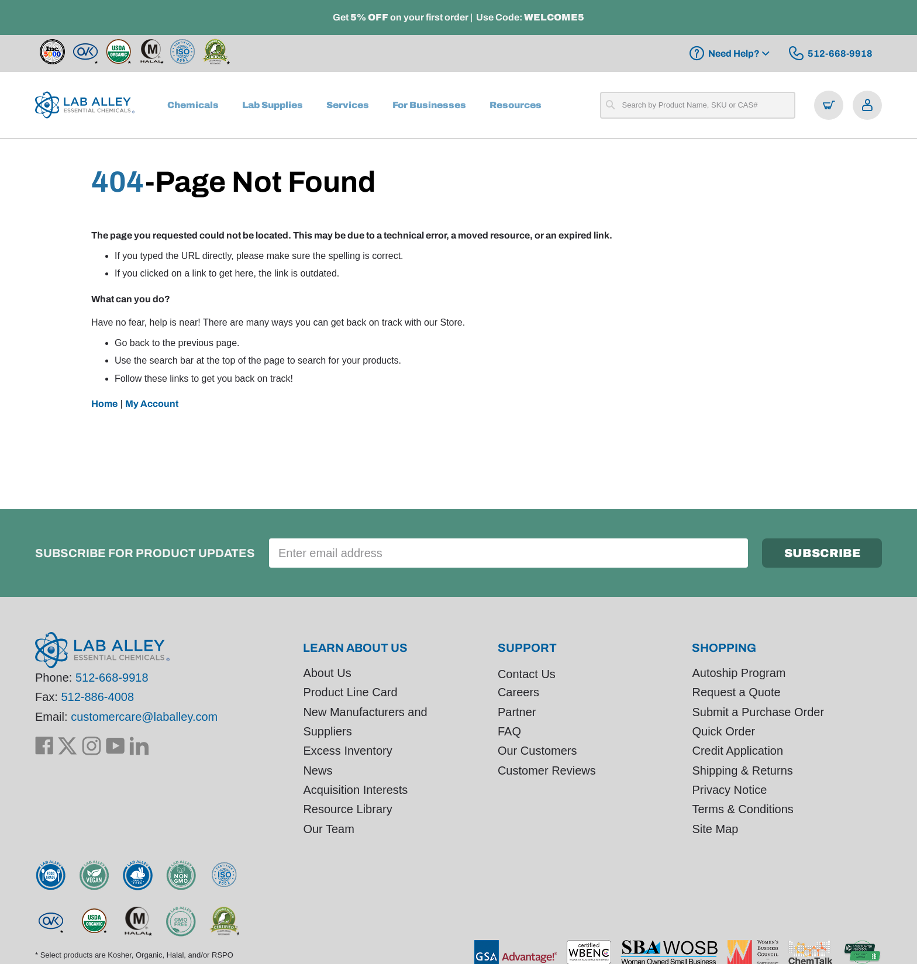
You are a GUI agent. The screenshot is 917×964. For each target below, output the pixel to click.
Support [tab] (527, 647)
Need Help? (734, 53)
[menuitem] (193, 105)
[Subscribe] (822, 553)
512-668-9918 (112, 677)
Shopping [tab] (724, 647)
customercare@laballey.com (144, 716)
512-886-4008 (97, 697)
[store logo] (85, 105)
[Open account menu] (867, 105)
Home (104, 404)
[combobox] (697, 105)
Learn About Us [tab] (355, 647)
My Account (151, 404)
